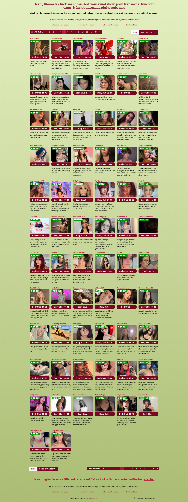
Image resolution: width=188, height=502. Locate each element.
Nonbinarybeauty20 (146, 288)
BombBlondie (35, 288)
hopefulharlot (56, 252)
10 (83, 32)
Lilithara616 (99, 288)
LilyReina (33, 217)
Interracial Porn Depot (60, 25)
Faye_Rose (143, 74)
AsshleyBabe (143, 109)
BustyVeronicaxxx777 (59, 74)
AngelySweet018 (101, 38)
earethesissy (78, 74)
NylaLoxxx (99, 145)
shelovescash (122, 74)
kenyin (119, 252)
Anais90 (98, 109)
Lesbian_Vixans (79, 288)
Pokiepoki (77, 324)
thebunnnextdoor (79, 395)
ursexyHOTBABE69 (146, 359)
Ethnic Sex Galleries (110, 25)
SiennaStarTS (122, 324)
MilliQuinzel (34, 395)
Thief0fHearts (78, 38)
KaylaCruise (55, 288)
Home (135, 32)
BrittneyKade (35, 324)
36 (95, 32)
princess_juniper (36, 74)
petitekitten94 (144, 252)
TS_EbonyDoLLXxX (58, 324)
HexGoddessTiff (36, 109)
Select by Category (148, 32)
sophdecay (99, 74)
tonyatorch (121, 395)
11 (87, 32)
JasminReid (99, 324)
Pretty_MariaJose (145, 324)
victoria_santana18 (58, 217)
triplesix (120, 359)
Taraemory (121, 38)
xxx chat (149, 479)
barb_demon (34, 38)
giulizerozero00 (35, 359)
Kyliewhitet (143, 395)
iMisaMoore (121, 109)
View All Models (37, 32)
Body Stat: (39, 57)
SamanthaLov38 (79, 217)
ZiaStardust (34, 252)
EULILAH (76, 109)
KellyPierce (77, 181)
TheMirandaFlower (145, 145)
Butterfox (142, 181)
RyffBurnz (98, 181)
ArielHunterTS (122, 217)
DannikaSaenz (56, 38)
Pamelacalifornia (123, 288)
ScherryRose (143, 38)
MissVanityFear (100, 217)
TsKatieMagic (100, 395)
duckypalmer (121, 145)
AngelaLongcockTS (37, 181)
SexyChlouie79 (57, 431)
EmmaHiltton (100, 252)
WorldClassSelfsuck (58, 359)
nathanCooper (56, 395)
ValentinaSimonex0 (146, 217)
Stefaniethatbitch (57, 145)
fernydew (54, 181)
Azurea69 (54, 109)
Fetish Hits (93, 498)
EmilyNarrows (78, 145)
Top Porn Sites (131, 25)
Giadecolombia (78, 359)
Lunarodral (121, 181)
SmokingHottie (35, 431)
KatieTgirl (98, 359)
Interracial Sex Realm (86, 25)
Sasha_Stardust (79, 252)
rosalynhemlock (36, 145)
